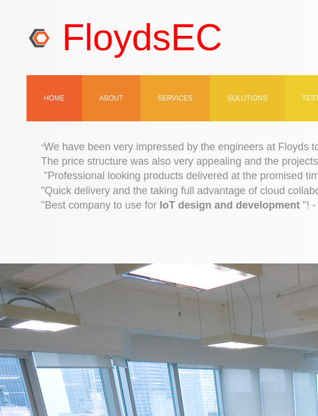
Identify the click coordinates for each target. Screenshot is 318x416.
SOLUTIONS (247, 98)
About (111, 98)
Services (175, 98)
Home (54, 98)
